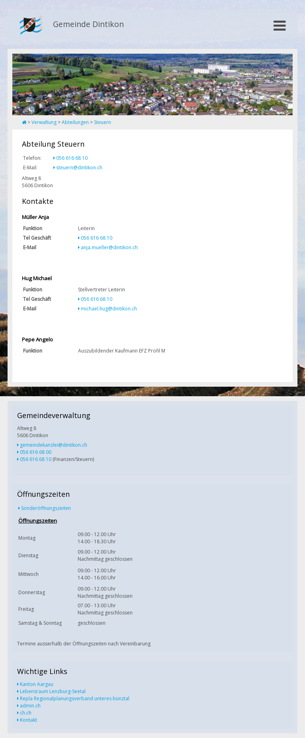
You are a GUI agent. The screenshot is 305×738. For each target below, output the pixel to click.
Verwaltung (44, 122)
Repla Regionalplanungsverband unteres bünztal (74, 698)
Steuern (102, 122)
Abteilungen (75, 122)
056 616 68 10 (72, 158)
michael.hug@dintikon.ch (109, 308)
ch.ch (25, 712)
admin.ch (30, 705)
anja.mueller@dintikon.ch (109, 247)
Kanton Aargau (36, 684)
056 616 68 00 (35, 452)
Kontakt (28, 720)
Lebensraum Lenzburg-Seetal (53, 691)
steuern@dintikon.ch (79, 167)
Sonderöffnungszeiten (46, 508)
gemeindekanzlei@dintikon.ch (53, 445)
